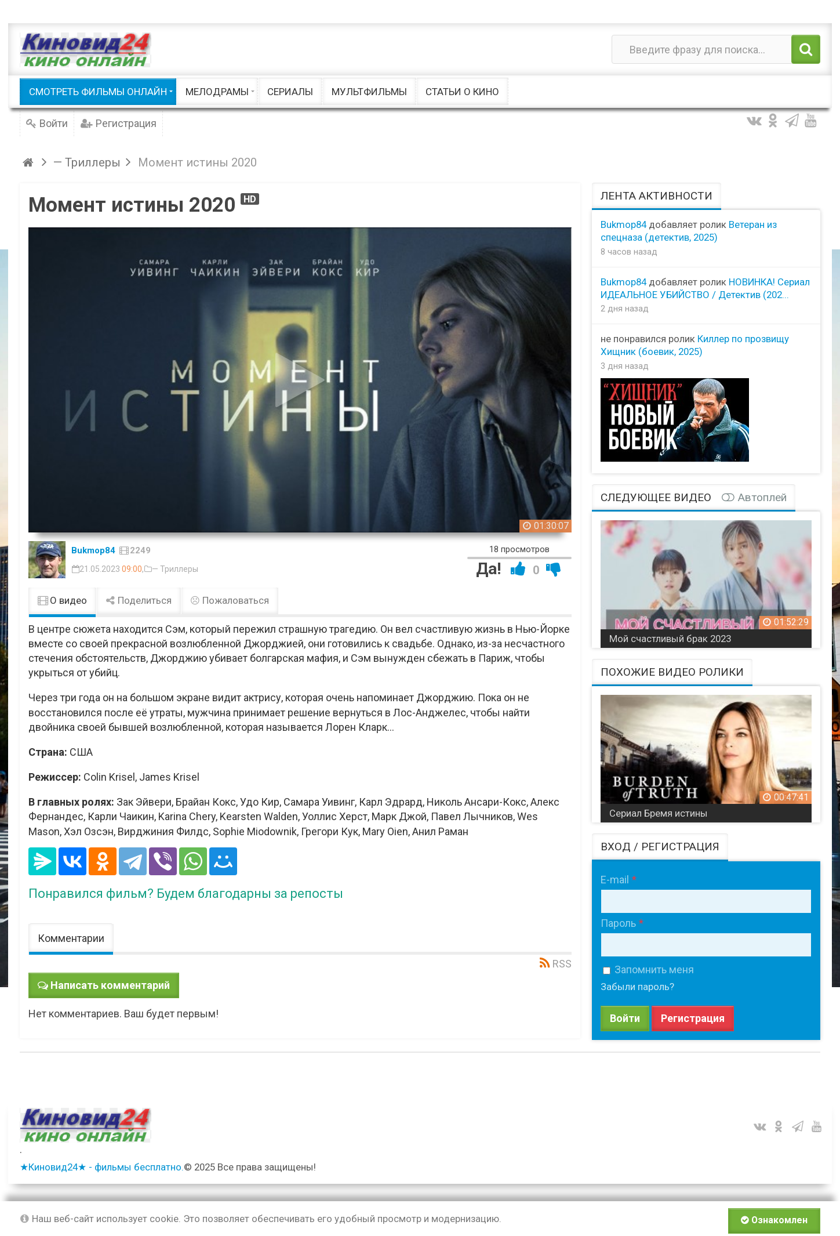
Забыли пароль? (637, 986)
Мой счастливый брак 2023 (670, 638)
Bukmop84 (93, 550)
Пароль (618, 923)
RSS (562, 964)
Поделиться (139, 600)
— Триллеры (175, 569)
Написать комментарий (110, 985)
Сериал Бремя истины (658, 813)
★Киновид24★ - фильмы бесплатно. (102, 1167)
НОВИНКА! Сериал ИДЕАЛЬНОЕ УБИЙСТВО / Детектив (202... (705, 288)
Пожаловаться (229, 600)
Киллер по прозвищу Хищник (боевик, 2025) (695, 345)
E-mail (615, 879)
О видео (62, 600)
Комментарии (71, 938)
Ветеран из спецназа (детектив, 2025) (689, 231)
